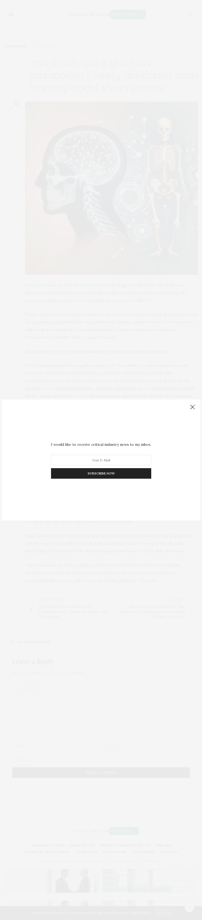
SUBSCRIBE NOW (101, 473)
